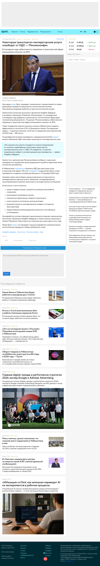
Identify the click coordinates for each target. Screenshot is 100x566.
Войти (7, 274)
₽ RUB (71, 49)
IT (11, 479)
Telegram (47, 545)
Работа (22, 558)
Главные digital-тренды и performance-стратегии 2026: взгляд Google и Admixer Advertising (32, 376)
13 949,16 (80, 46)
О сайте (22, 550)
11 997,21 (80, 42)
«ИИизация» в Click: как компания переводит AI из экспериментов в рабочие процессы (31, 484)
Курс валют (72, 39)
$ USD (71, 42)
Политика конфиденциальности (27, 554)
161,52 (79, 49)
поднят (56, 137)
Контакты (82, 59)
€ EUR (71, 46)
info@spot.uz (69, 561)
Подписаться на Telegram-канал (33, 248)
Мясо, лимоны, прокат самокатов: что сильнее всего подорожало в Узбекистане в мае (22, 440)
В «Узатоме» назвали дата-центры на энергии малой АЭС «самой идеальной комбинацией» (22, 461)
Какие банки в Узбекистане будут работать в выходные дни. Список (18, 293)
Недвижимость (32, 32)
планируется (20, 169)
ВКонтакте (48, 553)
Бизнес (13, 372)
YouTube (47, 555)
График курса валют (74, 54)
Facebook (47, 548)
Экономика (14, 289)
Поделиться (31, 240)
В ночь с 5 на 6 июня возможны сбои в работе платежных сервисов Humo (20, 311)
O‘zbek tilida (60, 39)
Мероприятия (45, 32)
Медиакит (76, 59)
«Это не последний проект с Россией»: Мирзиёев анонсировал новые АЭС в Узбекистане (21, 331)
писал (13, 104)
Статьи (22, 32)
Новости (14, 32)
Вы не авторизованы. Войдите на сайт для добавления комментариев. (33, 262)
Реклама (70, 59)
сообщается (33, 171)
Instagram (47, 550)
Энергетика (14, 326)
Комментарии (17, 240)
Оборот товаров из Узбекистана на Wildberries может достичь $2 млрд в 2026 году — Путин (20, 354)
